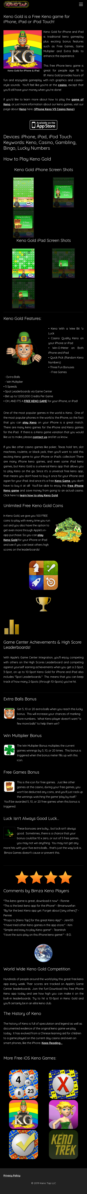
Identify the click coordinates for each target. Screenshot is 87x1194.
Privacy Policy (11, 1175)
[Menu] (81, 4)
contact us (40, 437)
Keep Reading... (52, 1043)
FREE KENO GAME (35, 401)
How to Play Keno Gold (27, 159)
